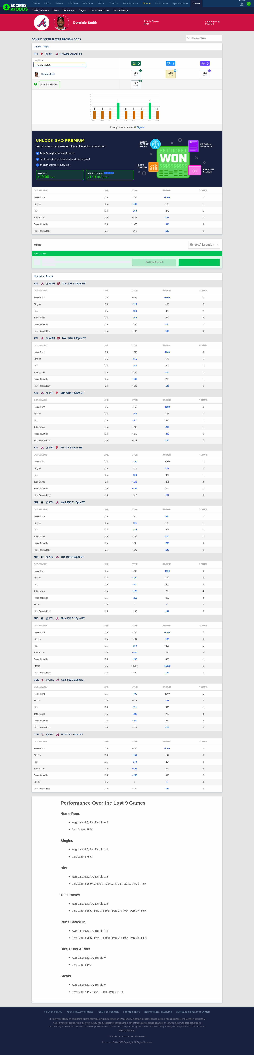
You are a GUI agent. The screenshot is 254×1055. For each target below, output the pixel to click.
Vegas (82, 10)
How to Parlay (120, 10)
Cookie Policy (131, 1012)
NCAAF (73, 3)
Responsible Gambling (158, 1012)
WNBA (113, 3)
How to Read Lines (99, 10)
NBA (47, 3)
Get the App (69, 10)
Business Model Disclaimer (193, 1012)
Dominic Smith (48, 74)
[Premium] (249, 5)
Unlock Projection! (49, 84)
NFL (36, 3)
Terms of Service (108, 1012)
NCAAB (88, 3)
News (56, 10)
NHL (101, 3)
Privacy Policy (53, 1012)
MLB (59, 3)
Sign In (140, 127)
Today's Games (41, 10)
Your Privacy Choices (79, 1012)
